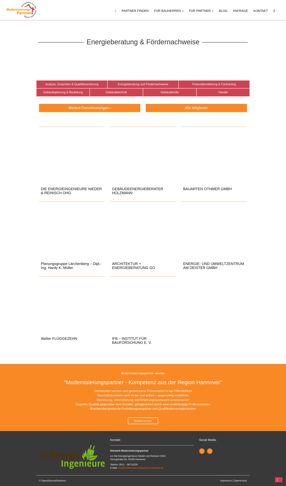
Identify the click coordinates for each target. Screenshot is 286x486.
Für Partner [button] (201, 11)
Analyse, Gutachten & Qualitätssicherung (71, 84)
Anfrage (240, 11)
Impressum (226, 480)
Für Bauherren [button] (168, 11)
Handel (223, 92)
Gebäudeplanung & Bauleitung (63, 92)
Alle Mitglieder (196, 108)
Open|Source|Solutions (53, 480)
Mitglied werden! (143, 420)
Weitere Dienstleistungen (89, 108)
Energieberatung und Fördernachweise (143, 84)
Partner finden (135, 11)
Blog (223, 11)
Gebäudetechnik (116, 92)
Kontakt (261, 11)
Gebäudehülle (170, 92)
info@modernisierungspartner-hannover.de (140, 467)
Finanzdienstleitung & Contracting (214, 84)
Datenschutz (240, 480)
